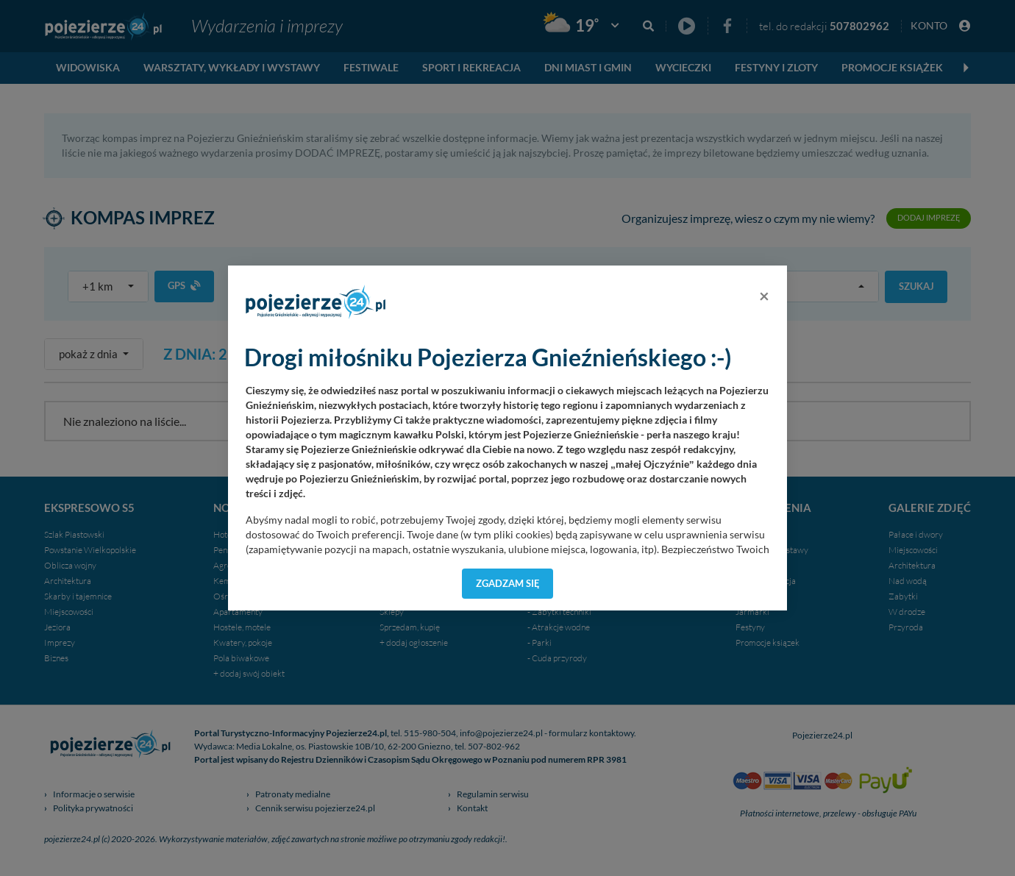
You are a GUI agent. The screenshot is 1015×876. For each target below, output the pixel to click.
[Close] (764, 295)
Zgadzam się (508, 583)
